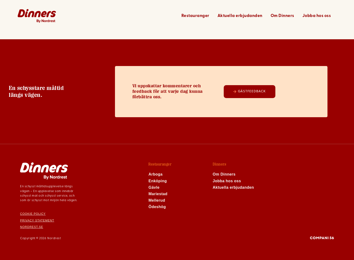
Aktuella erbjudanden (240, 16)
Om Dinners (282, 16)
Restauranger (195, 16)
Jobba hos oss (316, 16)
